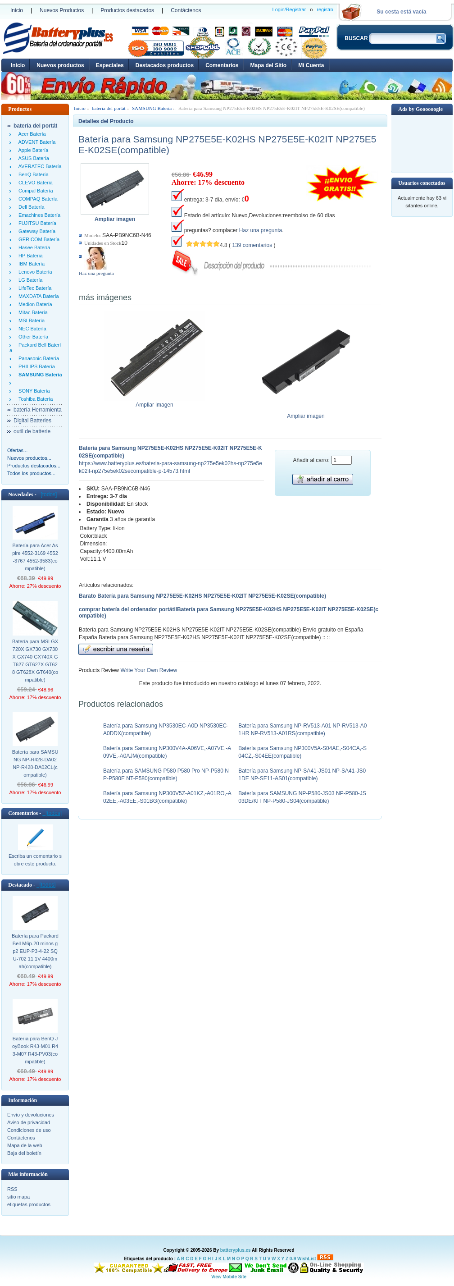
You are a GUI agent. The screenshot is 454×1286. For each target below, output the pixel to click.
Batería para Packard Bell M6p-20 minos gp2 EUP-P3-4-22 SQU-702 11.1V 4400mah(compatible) (35, 951)
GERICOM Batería (37, 239)
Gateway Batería (35, 231)
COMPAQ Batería (37, 198)
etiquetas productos (28, 1204)
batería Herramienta (38, 410)
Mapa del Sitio (268, 65)
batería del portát (109, 108)
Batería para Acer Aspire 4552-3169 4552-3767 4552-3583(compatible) (35, 557)
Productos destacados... (33, 465)
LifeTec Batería (34, 288)
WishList (306, 1258)
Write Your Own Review (148, 670)
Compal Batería (34, 190)
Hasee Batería (33, 247)
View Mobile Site (228, 1276)
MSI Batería (30, 320)
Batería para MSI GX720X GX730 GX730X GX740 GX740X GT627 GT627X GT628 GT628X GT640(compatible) (35, 660)
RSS (12, 1189)
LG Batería (29, 280)
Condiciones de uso (29, 1130)
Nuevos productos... (29, 458)
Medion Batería (34, 304)
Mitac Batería (32, 312)
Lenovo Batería (34, 272)
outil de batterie (32, 431)
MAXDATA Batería (37, 296)
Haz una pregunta (96, 273)
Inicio (16, 10)
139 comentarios (252, 245)
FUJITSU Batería (36, 223)
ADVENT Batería (35, 142)
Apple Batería (32, 150)
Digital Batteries (32, 420)
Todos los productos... (31, 473)
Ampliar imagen (154, 402)
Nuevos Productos (62, 10)
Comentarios (221, 65)
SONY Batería (33, 391)
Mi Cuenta (311, 65)
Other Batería (32, 336)
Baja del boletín (24, 1153)
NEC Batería (31, 328)
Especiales (110, 65)
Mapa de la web (24, 1145)
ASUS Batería (32, 158)
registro (325, 9)
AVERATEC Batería (39, 166)
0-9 (293, 1258)
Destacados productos (165, 65)
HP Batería (29, 255)
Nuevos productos (60, 65)
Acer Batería (31, 134)
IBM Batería (30, 263)
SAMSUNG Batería (152, 108)
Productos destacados (127, 10)
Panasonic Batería (37, 358)
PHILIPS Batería (35, 366)
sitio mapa (18, 1196)
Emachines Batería (38, 215)
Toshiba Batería (34, 399)
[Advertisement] (422, 143)
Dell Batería (30, 207)
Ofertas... (17, 450)
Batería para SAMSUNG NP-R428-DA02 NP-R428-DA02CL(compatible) (35, 763)
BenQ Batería (32, 174)
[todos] (47, 494)
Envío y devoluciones (30, 1114)
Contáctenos (186, 10)
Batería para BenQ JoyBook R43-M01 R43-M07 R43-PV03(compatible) (35, 1050)
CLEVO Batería (34, 182)
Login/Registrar (289, 9)
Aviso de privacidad (28, 1122)
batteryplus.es (235, 1250)
